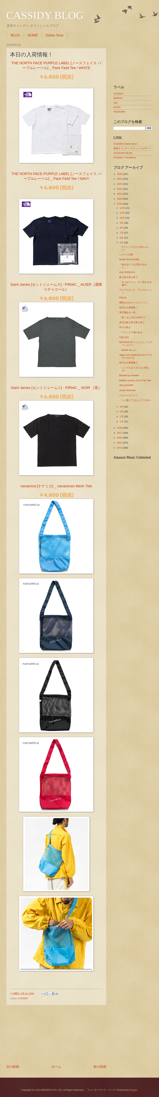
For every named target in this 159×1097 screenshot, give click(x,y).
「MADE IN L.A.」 (128, 350)
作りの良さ (125, 327)
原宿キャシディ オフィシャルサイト (132, 148)
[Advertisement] (56, 1035)
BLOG (15, 35)
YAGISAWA (119, 111)
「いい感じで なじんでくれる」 (135, 400)
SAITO (116, 107)
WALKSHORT (126, 385)
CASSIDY (23, 998)
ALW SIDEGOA (127, 272)
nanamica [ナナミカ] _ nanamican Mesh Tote (56, 486)
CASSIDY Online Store (125, 144)
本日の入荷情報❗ (128, 362)
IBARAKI (118, 98)
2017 (120, 432)
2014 (120, 447)
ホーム (56, 1066)
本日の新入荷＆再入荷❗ (132, 322)
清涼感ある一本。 (128, 312)
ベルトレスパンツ (128, 395)
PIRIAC (123, 297)
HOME (33, 35)
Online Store (54, 35)
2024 (120, 179)
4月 (122, 406)
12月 (122, 208)
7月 (122, 232)
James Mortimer (127, 390)
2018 (120, 427)
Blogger (133, 1090)
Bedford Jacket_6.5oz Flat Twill (135, 380)
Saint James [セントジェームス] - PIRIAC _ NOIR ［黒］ (56, 388)
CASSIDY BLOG (45, 15)
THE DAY (124, 337)
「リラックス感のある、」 (133, 332)
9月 (122, 222)
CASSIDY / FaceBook (124, 157)
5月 (122, 242)
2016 (120, 437)
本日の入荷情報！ (128, 307)
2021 (120, 193)
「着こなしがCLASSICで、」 (134, 317)
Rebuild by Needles (129, 375)
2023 (120, 184)
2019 (120, 203)
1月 (122, 421)
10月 (122, 217)
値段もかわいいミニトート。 (134, 302)
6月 (122, 237)
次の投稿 (12, 1066)
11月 (122, 212)
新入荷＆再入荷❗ (128, 277)
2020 (120, 198)
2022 (120, 189)
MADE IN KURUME (129, 259)
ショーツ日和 (126, 254)
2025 (120, 174)
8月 (122, 227)
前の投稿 (99, 1066)
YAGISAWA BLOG (122, 153)
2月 (122, 416)
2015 (120, 442)
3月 (122, 411)
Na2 (115, 102)
